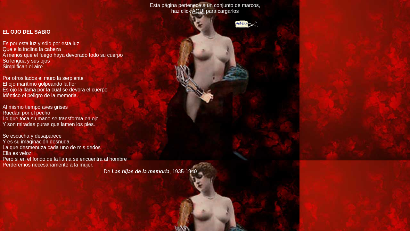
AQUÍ (198, 11)
